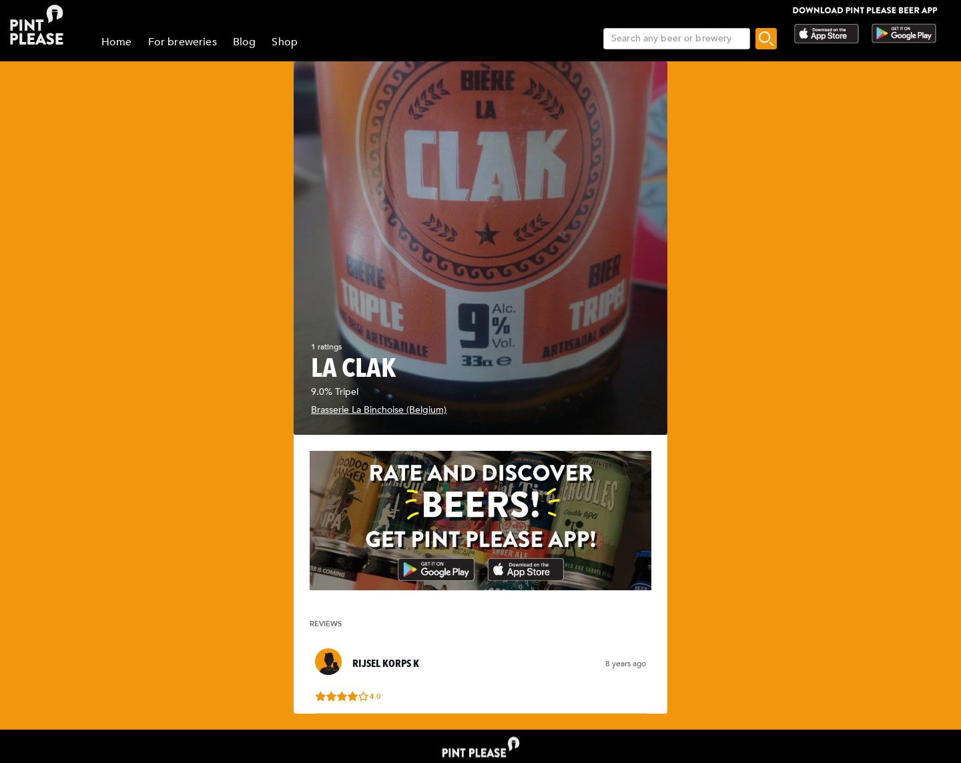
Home (116, 42)
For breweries (182, 42)
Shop (285, 42)
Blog (244, 42)
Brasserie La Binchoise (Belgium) (378, 410)
